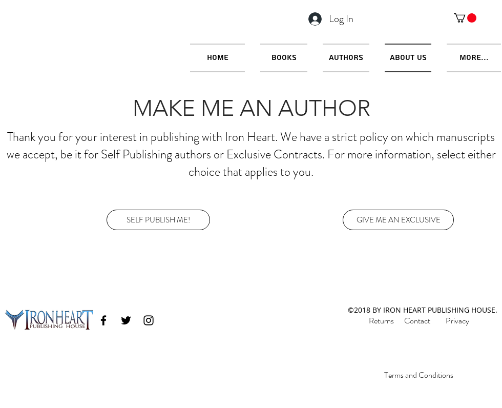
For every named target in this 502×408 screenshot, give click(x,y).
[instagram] (148, 320)
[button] (465, 18)
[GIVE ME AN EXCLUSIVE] (398, 220)
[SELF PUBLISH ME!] (158, 220)
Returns (381, 321)
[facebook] (103, 320)
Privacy (457, 321)
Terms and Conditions (418, 375)
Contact (417, 321)
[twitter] (126, 320)
